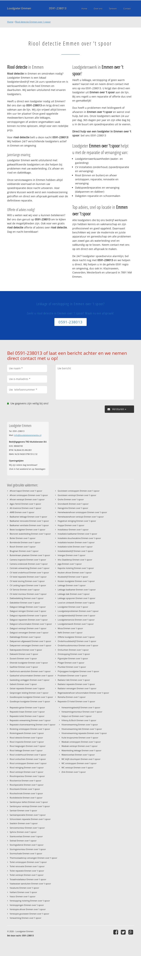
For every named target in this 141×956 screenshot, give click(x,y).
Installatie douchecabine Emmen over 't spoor (79, 538)
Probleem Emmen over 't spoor (72, 675)
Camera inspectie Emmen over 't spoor (28, 559)
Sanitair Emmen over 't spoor (23, 810)
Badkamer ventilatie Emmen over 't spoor (29, 525)
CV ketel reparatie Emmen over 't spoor (28, 576)
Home (10, 21)
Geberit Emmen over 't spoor (23, 684)
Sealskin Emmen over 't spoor (24, 823)
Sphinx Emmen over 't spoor (23, 832)
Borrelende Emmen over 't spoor (25, 542)
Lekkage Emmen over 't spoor (72, 585)
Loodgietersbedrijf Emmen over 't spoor (76, 615)
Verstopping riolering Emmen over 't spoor (30, 900)
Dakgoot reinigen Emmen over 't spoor (28, 611)
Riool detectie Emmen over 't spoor (33, 21)
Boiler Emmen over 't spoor (22, 538)
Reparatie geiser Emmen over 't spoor (27, 707)
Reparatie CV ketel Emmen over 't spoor (76, 701)
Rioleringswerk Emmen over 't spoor (27, 733)
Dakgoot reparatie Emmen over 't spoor (28, 615)
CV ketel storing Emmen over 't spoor (27, 581)
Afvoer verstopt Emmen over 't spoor (27, 499)
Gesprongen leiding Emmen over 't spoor (29, 692)
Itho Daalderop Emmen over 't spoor (75, 559)
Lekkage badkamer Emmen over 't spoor (77, 589)
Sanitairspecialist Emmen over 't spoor (28, 814)
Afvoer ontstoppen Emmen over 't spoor (29, 495)
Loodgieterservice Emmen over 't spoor (76, 619)
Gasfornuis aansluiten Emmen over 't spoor (30, 671)
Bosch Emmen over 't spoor (23, 546)
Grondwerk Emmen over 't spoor (73, 503)
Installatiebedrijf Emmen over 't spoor (75, 551)
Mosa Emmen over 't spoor (70, 628)
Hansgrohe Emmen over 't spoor (73, 508)
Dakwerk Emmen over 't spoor (24, 654)
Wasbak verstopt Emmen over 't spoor (79, 746)
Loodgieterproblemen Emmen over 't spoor (78, 611)
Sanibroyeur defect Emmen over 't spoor (29, 802)
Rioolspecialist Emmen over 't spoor (26, 784)
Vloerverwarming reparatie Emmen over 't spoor (84, 733)
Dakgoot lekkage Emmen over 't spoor (28, 606)
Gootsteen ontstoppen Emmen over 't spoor (78, 490)
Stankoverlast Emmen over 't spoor (26, 836)
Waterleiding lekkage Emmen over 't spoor (81, 750)
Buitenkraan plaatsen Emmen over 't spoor (30, 555)
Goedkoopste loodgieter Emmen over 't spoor (31, 697)
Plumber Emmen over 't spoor (72, 666)
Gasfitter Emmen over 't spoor (24, 666)
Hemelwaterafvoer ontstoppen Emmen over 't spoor (82, 512)
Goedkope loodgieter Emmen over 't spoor (30, 701)
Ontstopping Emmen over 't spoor (74, 654)
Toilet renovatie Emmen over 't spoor (27, 866)
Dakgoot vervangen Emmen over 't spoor (29, 632)
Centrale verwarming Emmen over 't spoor (29, 568)
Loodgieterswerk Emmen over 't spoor (76, 624)
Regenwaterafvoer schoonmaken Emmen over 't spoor (83, 692)
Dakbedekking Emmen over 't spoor (26, 598)
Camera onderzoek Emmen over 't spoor (29, 563)
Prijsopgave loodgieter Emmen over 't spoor (78, 671)
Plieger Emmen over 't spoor (71, 662)
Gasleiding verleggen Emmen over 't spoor (29, 680)
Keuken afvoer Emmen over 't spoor (75, 572)
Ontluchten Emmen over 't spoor (73, 649)
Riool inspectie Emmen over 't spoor (27, 741)
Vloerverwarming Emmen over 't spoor (80, 724)
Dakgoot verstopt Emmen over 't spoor (28, 628)
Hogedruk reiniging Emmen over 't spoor (77, 521)
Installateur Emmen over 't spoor (73, 529)
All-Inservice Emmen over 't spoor (25, 508)
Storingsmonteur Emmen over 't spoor (28, 849)
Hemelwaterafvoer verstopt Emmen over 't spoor (81, 516)
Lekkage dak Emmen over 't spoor (74, 594)
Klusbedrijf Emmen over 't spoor (73, 576)
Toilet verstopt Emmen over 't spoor (26, 875)
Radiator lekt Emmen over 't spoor (74, 680)
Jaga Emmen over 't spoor (70, 563)
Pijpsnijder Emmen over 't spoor (73, 658)
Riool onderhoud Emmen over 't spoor (28, 754)
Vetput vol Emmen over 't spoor (77, 716)
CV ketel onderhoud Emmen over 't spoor (29, 572)
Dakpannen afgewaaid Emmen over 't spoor (30, 641)
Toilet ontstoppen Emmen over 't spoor (28, 862)
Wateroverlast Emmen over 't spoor (78, 754)
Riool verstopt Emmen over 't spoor (26, 772)
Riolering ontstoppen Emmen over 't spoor (30, 729)
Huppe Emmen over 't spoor (71, 525)
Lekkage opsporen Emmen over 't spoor (76, 598)
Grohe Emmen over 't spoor (71, 499)
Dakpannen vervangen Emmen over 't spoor (30, 645)
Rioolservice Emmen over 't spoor (25, 780)
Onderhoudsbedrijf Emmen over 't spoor (77, 641)
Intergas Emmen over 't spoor (71, 555)
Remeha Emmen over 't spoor (72, 697)
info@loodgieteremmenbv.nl (27, 435)
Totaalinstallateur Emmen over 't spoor (28, 879)
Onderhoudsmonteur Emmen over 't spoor (78, 645)
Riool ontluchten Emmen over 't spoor (28, 759)
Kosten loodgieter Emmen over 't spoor (76, 581)
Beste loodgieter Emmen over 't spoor (27, 529)
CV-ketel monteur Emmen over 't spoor (28, 594)
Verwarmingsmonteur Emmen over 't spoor (82, 711)
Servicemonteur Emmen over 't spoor (27, 827)
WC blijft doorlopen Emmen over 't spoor (81, 759)
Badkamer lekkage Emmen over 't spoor (28, 516)
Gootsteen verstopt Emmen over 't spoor (77, 495)
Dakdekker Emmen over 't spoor (25, 602)
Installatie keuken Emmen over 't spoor (76, 542)
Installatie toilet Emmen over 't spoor (75, 546)
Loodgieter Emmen (19, 8)
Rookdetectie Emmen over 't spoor (26, 797)
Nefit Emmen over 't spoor (70, 632)
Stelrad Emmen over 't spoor (23, 840)
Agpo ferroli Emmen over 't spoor (25, 503)
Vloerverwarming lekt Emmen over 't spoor (82, 729)
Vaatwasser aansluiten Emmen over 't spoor (30, 883)
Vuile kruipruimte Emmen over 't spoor (80, 737)
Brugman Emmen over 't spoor (24, 551)
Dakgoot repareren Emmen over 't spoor (29, 619)
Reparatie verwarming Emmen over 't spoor (30, 720)
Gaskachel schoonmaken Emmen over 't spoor (31, 675)
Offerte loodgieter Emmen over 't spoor (76, 637)
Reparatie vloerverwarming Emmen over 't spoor (32, 724)
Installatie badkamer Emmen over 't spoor (77, 533)
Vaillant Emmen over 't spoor (23, 892)
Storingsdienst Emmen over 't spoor (26, 844)
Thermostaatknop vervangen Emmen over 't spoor (33, 857)
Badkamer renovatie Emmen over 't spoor (29, 521)
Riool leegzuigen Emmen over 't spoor (27, 746)
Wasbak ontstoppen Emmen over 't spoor (81, 741)
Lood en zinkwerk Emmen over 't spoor (76, 602)
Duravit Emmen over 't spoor (23, 658)
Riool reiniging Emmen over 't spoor (27, 767)
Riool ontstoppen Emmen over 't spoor (28, 763)
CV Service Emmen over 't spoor (25, 589)
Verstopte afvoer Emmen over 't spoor (28, 909)
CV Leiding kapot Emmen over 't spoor (28, 585)
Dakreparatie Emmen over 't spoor (26, 649)
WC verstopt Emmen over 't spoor (77, 767)
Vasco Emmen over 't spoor (22, 896)
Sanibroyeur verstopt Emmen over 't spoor (30, 806)
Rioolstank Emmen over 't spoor (25, 789)
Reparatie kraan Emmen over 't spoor (27, 711)
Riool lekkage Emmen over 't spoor (26, 750)
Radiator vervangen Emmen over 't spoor (77, 688)
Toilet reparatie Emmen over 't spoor (27, 870)
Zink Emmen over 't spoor (74, 772)
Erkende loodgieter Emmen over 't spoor (29, 662)
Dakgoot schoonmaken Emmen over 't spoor (31, 624)
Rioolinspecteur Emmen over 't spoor (27, 776)
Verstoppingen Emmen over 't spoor (27, 905)
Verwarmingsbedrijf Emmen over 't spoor (81, 707)
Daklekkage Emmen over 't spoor (25, 637)
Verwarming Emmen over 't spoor (25, 918)
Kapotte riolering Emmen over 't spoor (76, 568)
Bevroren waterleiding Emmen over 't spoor (30, 533)
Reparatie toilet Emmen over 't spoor (27, 716)
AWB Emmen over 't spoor (22, 512)
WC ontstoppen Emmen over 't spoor (79, 763)
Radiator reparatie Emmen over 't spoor (76, 684)
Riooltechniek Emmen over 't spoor (26, 793)
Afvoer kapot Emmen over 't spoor (26, 490)
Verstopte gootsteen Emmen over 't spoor (29, 913)
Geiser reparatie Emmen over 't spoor (27, 688)
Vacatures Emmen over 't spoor (24, 887)
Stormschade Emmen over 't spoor (26, 853)
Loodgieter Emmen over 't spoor (73, 606)
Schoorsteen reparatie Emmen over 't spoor (30, 819)
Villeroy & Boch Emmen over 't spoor (79, 720)
